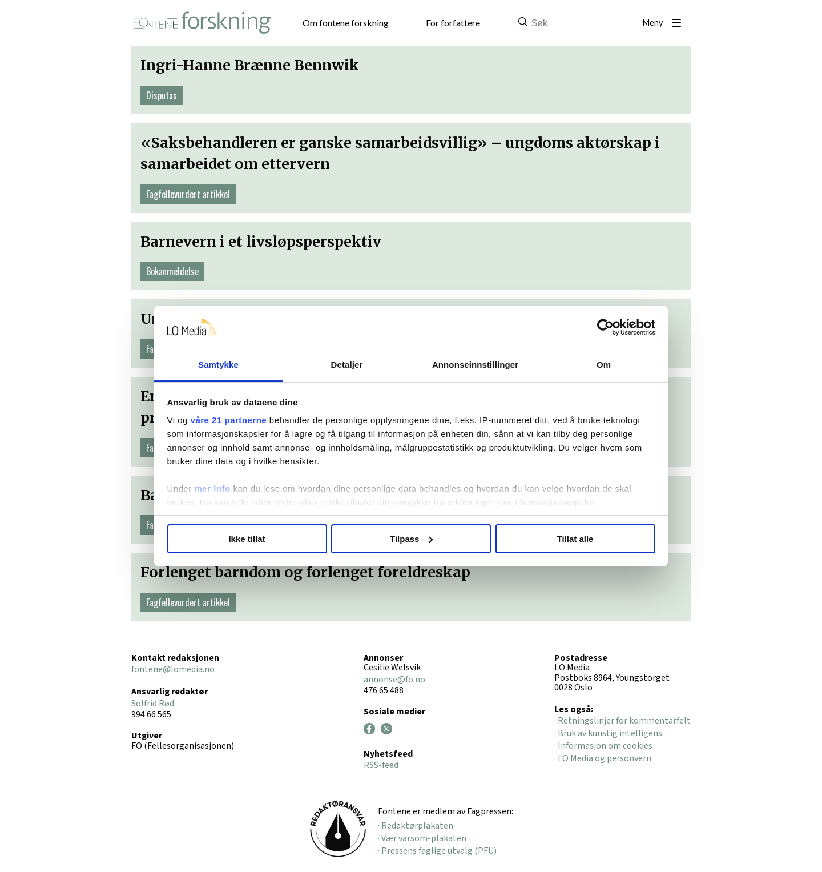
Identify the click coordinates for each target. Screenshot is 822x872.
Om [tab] (604, 364)
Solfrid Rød (152, 703)
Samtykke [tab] (218, 364)
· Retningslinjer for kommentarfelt (622, 720)
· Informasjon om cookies (603, 746)
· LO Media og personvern (602, 758)
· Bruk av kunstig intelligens (608, 733)
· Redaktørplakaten (415, 825)
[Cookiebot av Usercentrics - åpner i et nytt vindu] (605, 327)
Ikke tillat (246, 539)
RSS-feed (381, 765)
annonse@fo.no (394, 679)
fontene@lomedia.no (173, 669)
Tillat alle (575, 539)
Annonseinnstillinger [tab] (475, 364)
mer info (213, 488)
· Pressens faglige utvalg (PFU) (437, 851)
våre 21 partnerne (229, 420)
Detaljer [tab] (347, 364)
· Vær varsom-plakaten (422, 838)
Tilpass (411, 539)
